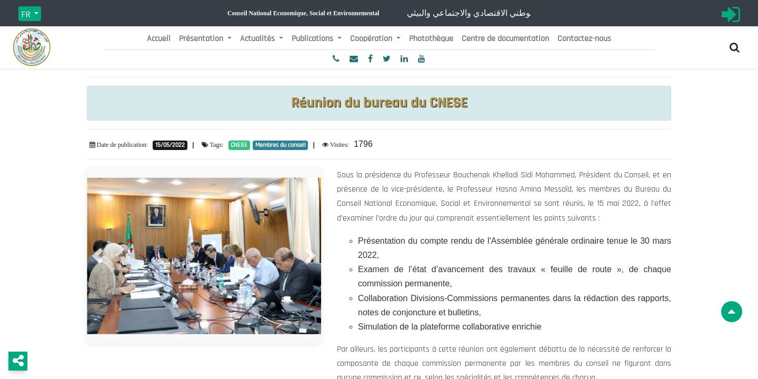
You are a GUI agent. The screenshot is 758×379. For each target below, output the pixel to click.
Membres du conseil (280, 145)
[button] (97, 256)
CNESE (239, 145)
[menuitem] (159, 38)
